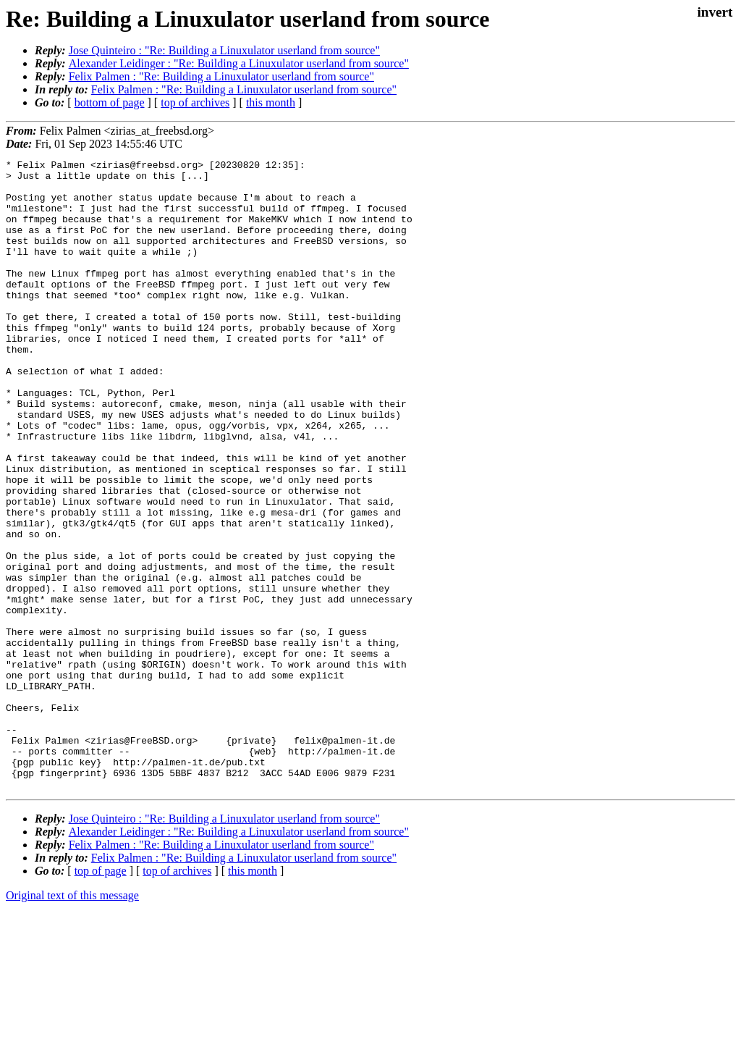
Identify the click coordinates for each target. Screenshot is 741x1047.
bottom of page (110, 102)
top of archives (195, 102)
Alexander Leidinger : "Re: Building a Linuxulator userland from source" (239, 63)
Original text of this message (72, 1021)
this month (270, 102)
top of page (101, 997)
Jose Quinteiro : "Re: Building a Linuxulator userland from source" (224, 50)
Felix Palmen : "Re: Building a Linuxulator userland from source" (221, 76)
